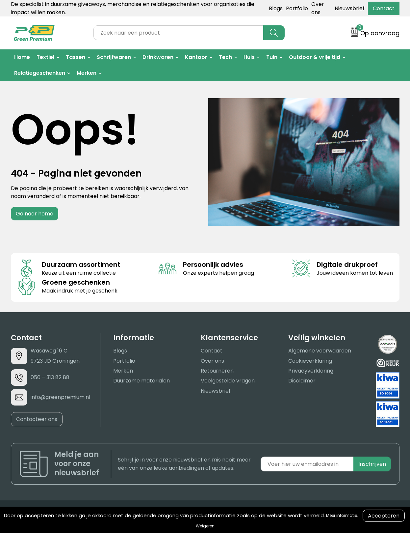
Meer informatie (341, 515)
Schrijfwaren (114, 57)
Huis (249, 57)
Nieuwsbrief (350, 8)
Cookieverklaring (310, 361)
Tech (225, 57)
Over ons (212, 361)
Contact (384, 8)
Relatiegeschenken (39, 73)
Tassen (75, 57)
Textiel (45, 57)
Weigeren (205, 526)
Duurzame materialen (141, 380)
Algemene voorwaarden (319, 350)
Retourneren (217, 371)
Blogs (276, 8)
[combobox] (178, 32)
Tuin (271, 57)
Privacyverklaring (310, 371)
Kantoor (196, 57)
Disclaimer (302, 380)
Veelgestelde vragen (228, 380)
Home (22, 57)
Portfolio (297, 8)
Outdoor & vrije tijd (314, 57)
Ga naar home (34, 213)
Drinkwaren (157, 57)
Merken (86, 73)
